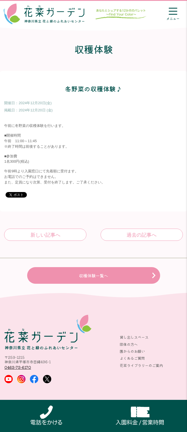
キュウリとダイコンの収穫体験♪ (45, 235)
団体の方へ (129, 344)
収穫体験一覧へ (93, 275)
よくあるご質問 (132, 358)
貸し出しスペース (134, 337)
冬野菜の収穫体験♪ (142, 235)
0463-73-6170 (17, 367)
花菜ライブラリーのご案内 (141, 365)
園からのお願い (132, 351)
